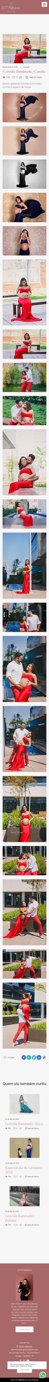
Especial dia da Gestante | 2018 (24, 1170)
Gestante (26, 67)
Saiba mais (24, 1329)
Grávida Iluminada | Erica (24, 1124)
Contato (24, 1370)
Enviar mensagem (25, 1346)
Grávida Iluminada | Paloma (19, 1218)
